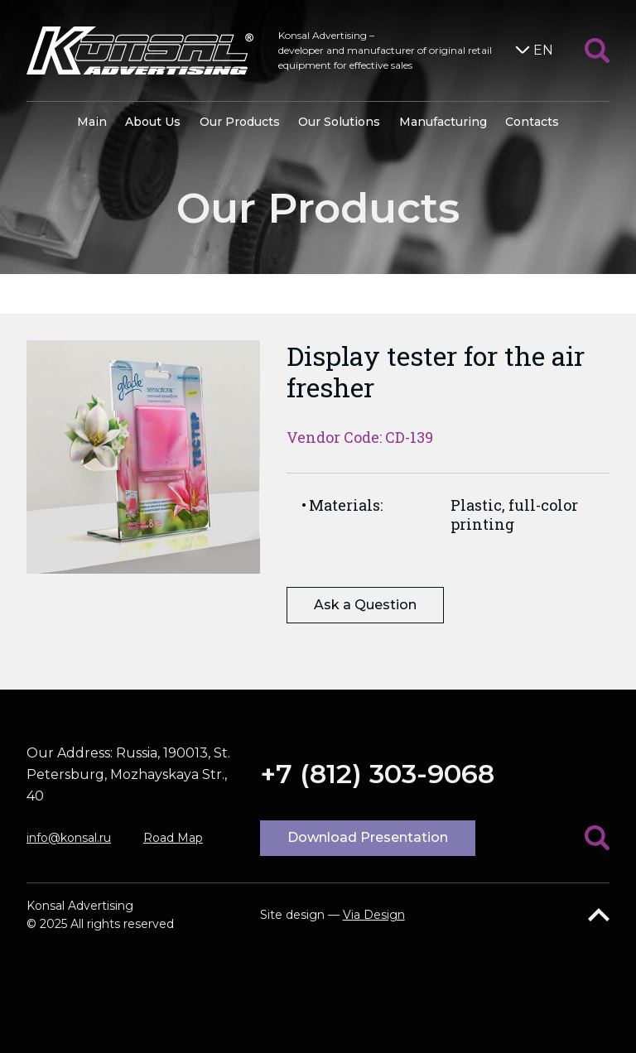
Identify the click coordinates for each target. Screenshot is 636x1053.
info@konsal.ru (68, 837)
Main (92, 121)
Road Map (173, 837)
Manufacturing (443, 121)
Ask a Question (365, 605)
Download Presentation (367, 837)
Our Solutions (339, 121)
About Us (153, 121)
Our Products (240, 121)
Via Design (374, 914)
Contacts (532, 121)
